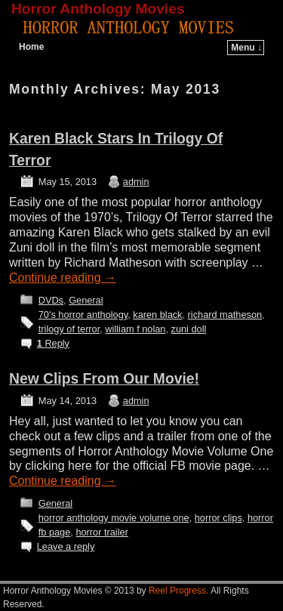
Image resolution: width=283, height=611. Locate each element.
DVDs (50, 300)
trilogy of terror (69, 329)
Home (31, 47)
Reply (53, 343)
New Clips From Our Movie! (104, 379)
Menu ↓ (246, 47)
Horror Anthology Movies (98, 9)
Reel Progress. (178, 590)
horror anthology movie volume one (113, 517)
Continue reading (62, 277)
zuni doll (189, 329)
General (86, 300)
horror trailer (101, 532)
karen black (157, 314)
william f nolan (135, 329)
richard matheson (225, 314)
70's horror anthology (83, 314)
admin (136, 181)
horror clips (218, 517)
